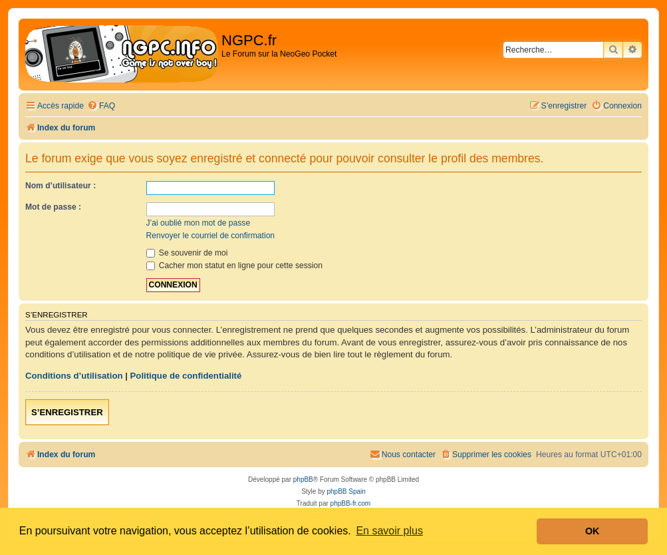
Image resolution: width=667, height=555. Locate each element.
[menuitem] (101, 106)
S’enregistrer (67, 412)
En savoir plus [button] (389, 530)
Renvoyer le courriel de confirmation (210, 235)
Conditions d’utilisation (74, 376)
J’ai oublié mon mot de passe (198, 223)
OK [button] (592, 531)
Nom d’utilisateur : (60, 185)
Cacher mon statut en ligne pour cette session (234, 265)
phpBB (303, 479)
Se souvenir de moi (187, 253)
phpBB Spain (346, 491)
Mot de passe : (53, 207)
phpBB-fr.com (351, 503)
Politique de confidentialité (186, 376)
